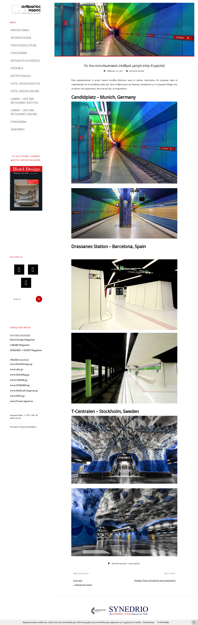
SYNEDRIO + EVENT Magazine (26, 350)
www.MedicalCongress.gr (24, 390)
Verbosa (22, 427)
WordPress (32, 427)
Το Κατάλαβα (163, 622)
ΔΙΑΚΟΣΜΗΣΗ (134, 564)
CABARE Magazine (20, 345)
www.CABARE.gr (19, 380)
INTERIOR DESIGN (136, 71)
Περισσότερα (148, 622)
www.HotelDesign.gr (21, 364)
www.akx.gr (16, 369)
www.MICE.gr (17, 396)
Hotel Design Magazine (22, 339)
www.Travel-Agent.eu (21, 401)
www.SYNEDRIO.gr (20, 385)
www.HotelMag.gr (20, 374)
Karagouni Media (16, 415)
